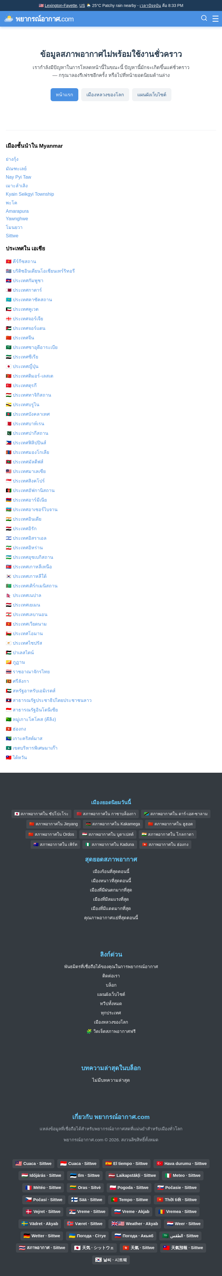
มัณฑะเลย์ (16, 168)
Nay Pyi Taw (18, 177)
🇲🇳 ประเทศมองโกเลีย (27, 452)
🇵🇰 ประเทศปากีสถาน (27, 433)
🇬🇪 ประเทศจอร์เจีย (24, 318)
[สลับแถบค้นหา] (204, 18)
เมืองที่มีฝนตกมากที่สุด (111, 889)
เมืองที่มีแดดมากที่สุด (111, 908)
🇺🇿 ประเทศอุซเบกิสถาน (29, 557)
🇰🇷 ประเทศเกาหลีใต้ (26, 576)
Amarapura (17, 211)
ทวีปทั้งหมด (111, 1003)
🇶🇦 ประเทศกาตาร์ (24, 290)
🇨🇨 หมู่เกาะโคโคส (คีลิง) (31, 719)
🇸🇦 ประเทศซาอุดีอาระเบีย (32, 347)
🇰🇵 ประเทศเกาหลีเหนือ (29, 566)
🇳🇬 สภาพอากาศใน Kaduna (109, 844)
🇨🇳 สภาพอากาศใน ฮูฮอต (170, 824)
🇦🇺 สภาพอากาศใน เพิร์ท (55, 844)
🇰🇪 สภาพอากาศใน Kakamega (113, 824)
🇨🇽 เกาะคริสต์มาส (24, 738)
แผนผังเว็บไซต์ (151, 94)
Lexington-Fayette (61, 5)
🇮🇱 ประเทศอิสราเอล (26, 538)
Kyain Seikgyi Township (30, 194)
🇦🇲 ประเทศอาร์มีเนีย (26, 500)
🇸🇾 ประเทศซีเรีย (22, 356)
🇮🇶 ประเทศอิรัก (21, 528)
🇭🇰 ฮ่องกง (16, 728)
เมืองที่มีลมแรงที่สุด (111, 899)
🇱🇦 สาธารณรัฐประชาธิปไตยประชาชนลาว (49, 700)
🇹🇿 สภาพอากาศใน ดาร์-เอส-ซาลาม (176, 813)
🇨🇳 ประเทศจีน (20, 337)
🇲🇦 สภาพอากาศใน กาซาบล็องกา (106, 813)
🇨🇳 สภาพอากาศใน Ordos (51, 834)
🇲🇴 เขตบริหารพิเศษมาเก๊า (32, 748)
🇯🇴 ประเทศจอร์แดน (25, 328)
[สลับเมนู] (215, 19)
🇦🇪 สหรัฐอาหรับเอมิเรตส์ (31, 690)
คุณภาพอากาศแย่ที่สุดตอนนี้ (111, 917)
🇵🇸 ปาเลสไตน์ (20, 652)
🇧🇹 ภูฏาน (15, 662)
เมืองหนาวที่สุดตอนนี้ (111, 880)
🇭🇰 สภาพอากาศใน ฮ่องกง (165, 844)
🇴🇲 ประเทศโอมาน (24, 633)
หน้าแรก (64, 94)
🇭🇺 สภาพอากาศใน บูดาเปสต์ (108, 834)
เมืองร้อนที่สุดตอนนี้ (111, 871)
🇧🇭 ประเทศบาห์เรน (25, 423)
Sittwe (12, 235)
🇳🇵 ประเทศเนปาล (23, 595)
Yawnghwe (17, 218)
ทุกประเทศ (111, 1012)
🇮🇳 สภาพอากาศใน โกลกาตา (168, 834)
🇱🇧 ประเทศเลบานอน (26, 614)
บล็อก (111, 985)
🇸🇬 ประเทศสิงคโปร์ (25, 480)
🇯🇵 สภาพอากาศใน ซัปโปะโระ (41, 813)
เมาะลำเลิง (17, 185)
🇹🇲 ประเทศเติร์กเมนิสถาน (32, 585)
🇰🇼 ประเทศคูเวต (22, 309)
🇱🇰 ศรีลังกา (17, 681)
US (82, 5)
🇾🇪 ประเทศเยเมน (23, 604)
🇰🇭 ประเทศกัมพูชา (24, 280)
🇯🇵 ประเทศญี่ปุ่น (22, 366)
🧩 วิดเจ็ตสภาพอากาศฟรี (110, 1031)
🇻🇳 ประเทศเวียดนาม (26, 624)
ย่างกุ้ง (12, 159)
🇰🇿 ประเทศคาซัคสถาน (29, 299)
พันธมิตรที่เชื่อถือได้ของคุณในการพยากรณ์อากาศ (111, 966)
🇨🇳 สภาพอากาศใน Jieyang (53, 824)
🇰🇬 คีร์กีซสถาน (21, 261)
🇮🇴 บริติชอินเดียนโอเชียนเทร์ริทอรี (40, 271)
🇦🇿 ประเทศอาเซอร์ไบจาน (32, 509)
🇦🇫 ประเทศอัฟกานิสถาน (30, 490)
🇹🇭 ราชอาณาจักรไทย (28, 671)
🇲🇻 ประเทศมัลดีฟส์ (24, 461)
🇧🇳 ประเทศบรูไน (22, 404)
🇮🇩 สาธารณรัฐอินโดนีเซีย (32, 709)
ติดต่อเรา (111, 975)
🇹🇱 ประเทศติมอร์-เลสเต (29, 375)
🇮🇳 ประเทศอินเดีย (23, 519)
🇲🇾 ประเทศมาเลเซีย (26, 471)
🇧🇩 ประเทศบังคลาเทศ (28, 414)
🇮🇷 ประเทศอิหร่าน (24, 547)
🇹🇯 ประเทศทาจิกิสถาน (28, 395)
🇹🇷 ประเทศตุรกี (21, 385)
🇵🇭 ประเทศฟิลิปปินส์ (26, 442)
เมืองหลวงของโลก (105, 94)
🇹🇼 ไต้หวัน (16, 757)
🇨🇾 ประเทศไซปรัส (24, 643)
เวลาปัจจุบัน (150, 5)
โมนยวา (14, 227)
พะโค (11, 202)
